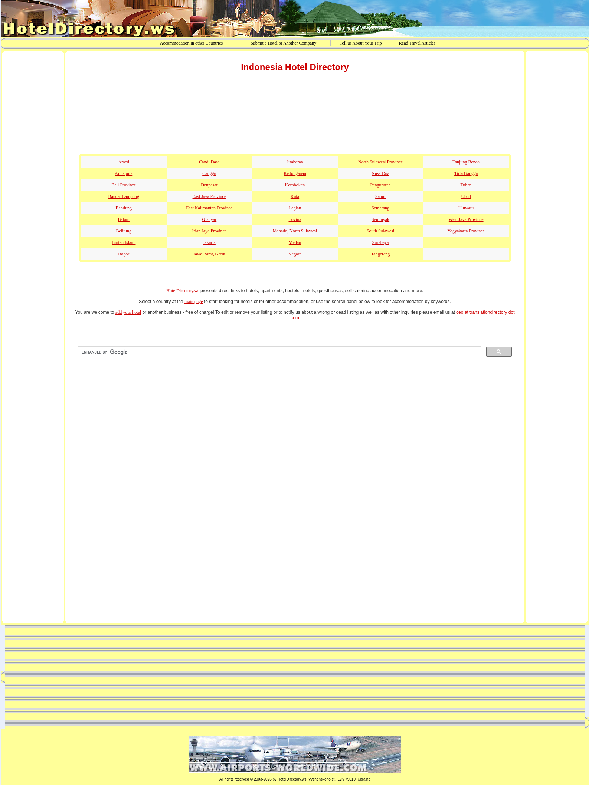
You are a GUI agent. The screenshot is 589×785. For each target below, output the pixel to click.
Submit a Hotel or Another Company (283, 43)
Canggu (209, 173)
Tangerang (380, 254)
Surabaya (380, 242)
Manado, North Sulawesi (295, 231)
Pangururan (380, 185)
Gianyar (209, 219)
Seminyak (380, 219)
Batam (124, 219)
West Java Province (466, 219)
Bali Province (123, 185)
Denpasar (209, 185)
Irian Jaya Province (209, 231)
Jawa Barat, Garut (209, 254)
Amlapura (123, 173)
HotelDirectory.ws (183, 290)
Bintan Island (123, 242)
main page (193, 301)
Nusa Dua (380, 173)
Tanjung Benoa (466, 162)
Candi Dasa (209, 162)
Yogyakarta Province (465, 231)
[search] (279, 352)
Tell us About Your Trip (361, 43)
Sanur (380, 196)
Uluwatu (466, 208)
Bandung (124, 208)
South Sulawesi (380, 231)
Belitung (123, 231)
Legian (295, 208)
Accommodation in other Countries (191, 43)
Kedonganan (295, 173)
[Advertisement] (33, 168)
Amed (123, 162)
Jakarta (209, 242)
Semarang (380, 208)
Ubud (466, 196)
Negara (294, 254)
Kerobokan (295, 185)
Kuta (295, 196)
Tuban (466, 185)
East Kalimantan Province (209, 208)
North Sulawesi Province (380, 162)
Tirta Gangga (466, 173)
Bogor (123, 254)
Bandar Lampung (123, 196)
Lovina (294, 219)
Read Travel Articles (417, 43)
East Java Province (209, 196)
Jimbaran (295, 162)
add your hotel (128, 312)
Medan (295, 242)
